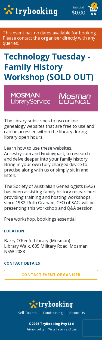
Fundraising (53, 313)
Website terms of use (62, 329)
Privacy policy (35, 329)
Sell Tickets (27, 313)
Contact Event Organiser (51, 274)
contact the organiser (39, 38)
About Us (77, 313)
